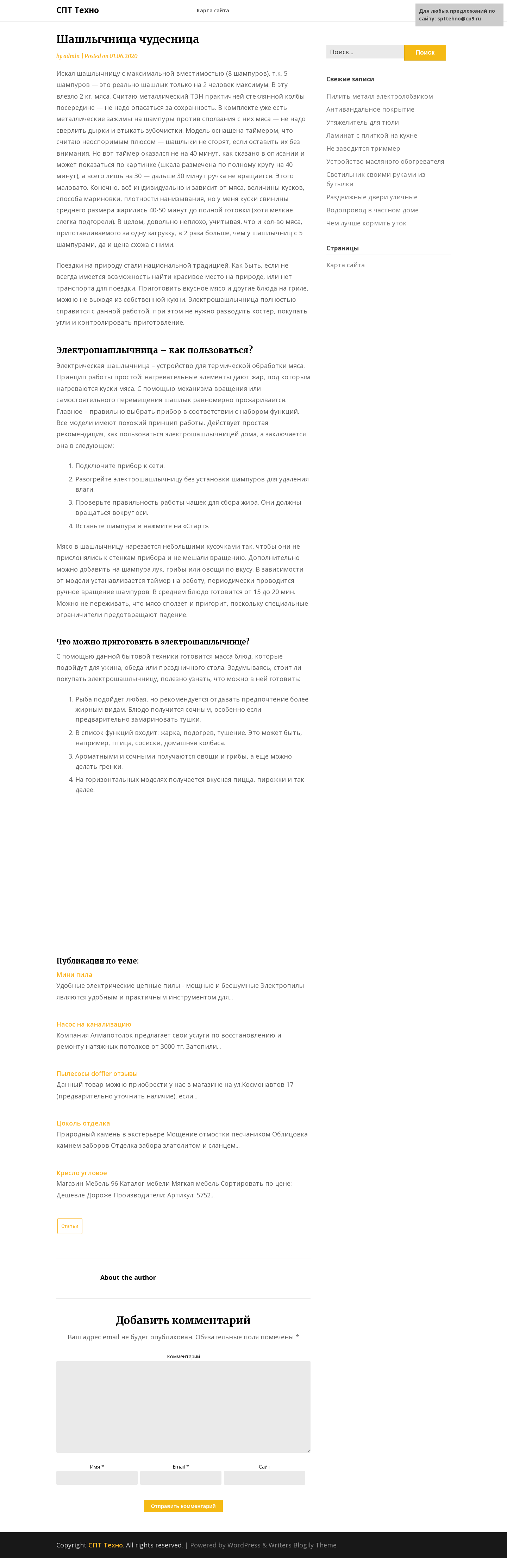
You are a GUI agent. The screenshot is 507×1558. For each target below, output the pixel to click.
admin (71, 56)
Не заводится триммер (363, 148)
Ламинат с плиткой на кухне (371, 135)
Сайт (264, 1466)
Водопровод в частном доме (372, 210)
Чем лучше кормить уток (366, 223)
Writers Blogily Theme (303, 1545)
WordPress (244, 1545)
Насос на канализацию (93, 1024)
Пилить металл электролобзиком (379, 96)
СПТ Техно (77, 9)
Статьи (70, 1226)
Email (181, 1466)
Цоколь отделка (83, 1123)
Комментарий (183, 1356)
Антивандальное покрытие (370, 109)
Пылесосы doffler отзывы (97, 1073)
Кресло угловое (81, 1172)
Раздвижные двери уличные (372, 197)
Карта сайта (213, 10)
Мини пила (74, 974)
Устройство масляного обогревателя (385, 161)
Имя (97, 1466)
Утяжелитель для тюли (362, 122)
